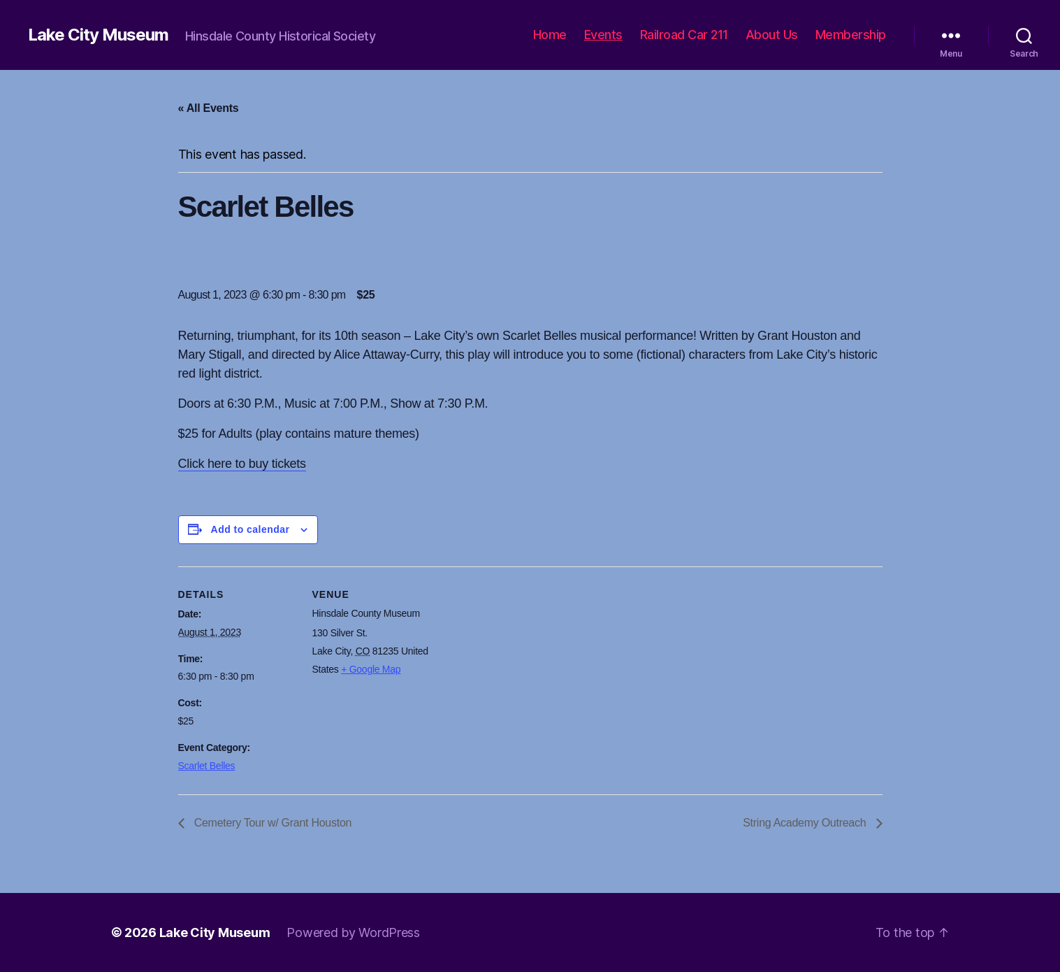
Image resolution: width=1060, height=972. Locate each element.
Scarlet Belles (206, 765)
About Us (772, 34)
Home (550, 34)
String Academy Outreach (806, 823)
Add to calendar (250, 529)
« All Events (208, 108)
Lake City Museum (98, 35)
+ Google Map (370, 669)
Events (603, 34)
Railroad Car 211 (684, 34)
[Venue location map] (520, 663)
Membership (850, 34)
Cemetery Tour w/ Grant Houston (271, 823)
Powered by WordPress (353, 932)
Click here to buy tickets (242, 464)
